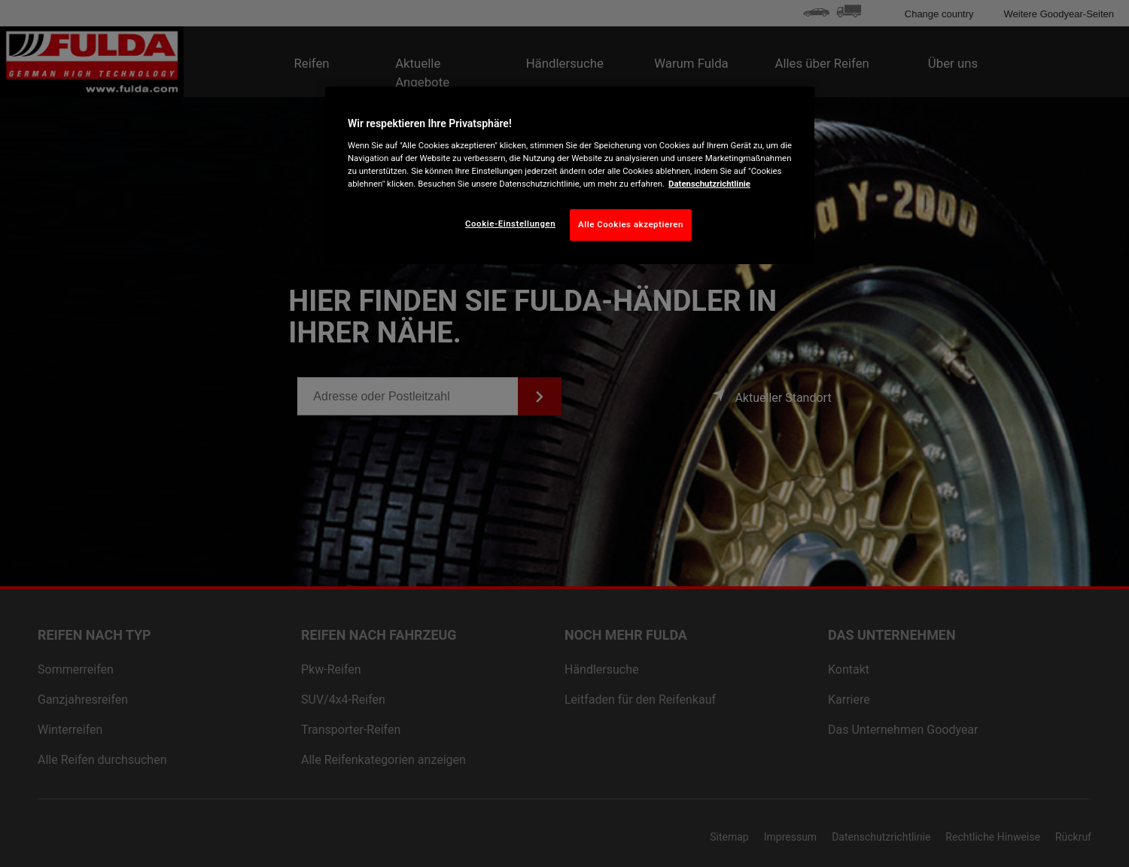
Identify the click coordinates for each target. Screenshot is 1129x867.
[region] (569, 175)
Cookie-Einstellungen (510, 223)
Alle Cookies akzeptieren (630, 224)
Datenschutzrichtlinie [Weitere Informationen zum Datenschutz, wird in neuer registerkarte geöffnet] (709, 183)
